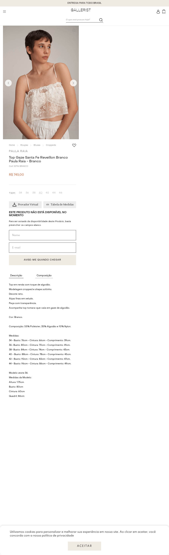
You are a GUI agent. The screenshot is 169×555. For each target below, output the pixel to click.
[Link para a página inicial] (12, 145)
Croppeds (51, 145)
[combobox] (84, 19)
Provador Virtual (28, 204)
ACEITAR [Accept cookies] (84, 546)
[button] (41, 83)
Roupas (24, 145)
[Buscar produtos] (101, 19)
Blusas (37, 145)
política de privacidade (58, 535)
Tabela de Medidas (62, 204)
